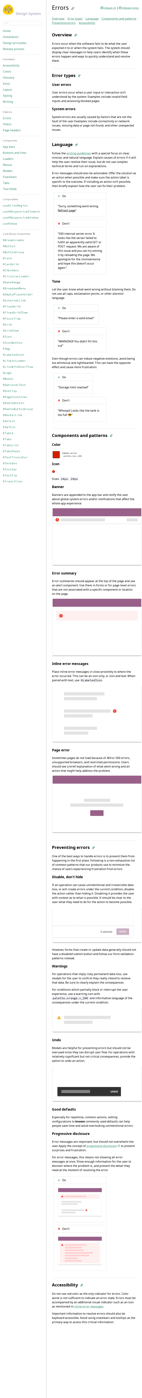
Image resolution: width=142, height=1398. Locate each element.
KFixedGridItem (15, 312)
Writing (8, 102)
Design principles (14, 43)
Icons (6, 84)
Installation (10, 37)
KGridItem (11, 330)
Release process (13, 49)
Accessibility (11, 65)
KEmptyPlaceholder (18, 294)
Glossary (8, 77)
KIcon (7, 336)
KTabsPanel (12, 451)
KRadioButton (13, 403)
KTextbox (10, 463)
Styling (7, 96)
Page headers (12, 130)
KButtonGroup (13, 252)
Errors (7, 118)
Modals (8, 171)
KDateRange (12, 282)
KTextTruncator (15, 457)
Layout (7, 90)
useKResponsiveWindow (20, 217)
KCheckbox (11, 270)
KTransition (12, 481)
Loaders (8, 159)
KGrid (7, 324)
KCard (7, 258)
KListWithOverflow (18, 366)
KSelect (9, 421)
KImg (6, 348)
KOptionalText (14, 385)
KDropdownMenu (14, 288)
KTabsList (11, 445)
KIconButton (12, 342)
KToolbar (10, 469)
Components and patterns (119, 19)
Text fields (10, 189)
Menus (7, 165)
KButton (9, 246)
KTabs (7, 439)
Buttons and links (14, 153)
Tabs (6, 183)
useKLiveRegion (15, 205)
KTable (8, 433)
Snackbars (10, 177)
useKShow (10, 223)
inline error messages (88, 1306)
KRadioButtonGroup (18, 409)
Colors (7, 71)
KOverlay (10, 391)
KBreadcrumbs (13, 240)
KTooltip (10, 475)
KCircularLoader (16, 276)
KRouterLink (12, 415)
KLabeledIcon (13, 354)
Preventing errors (64, 23)
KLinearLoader (14, 360)
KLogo (7, 373)
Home (7, 31)
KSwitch (9, 427)
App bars (9, 147)
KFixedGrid (12, 306)
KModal (8, 379)
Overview (58, 19)
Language (92, 19)
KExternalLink (14, 300)
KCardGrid (11, 264)
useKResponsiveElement (21, 211)
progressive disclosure (103, 1146)
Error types (75, 19)
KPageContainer (15, 397)
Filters (7, 124)
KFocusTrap (12, 318)
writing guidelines (78, 153)
